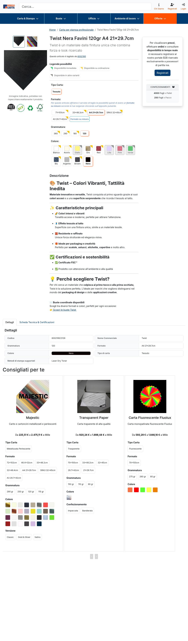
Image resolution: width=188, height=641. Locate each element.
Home (52, 29)
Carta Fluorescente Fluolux (150, 418)
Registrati (162, 72)
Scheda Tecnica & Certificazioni (37, 322)
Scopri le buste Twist (64, 309)
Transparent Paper (94, 418)
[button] (25, 71)
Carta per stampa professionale (76, 29)
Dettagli (9, 322)
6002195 (81, 56)
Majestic (32, 418)
